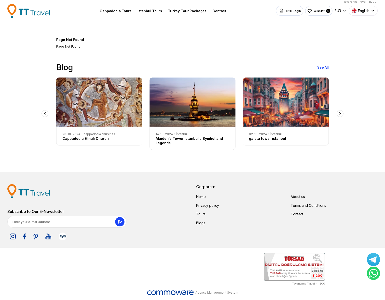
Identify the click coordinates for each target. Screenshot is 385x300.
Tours (201, 214)
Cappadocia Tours (114, 11)
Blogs (200, 223)
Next (340, 113)
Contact (217, 11)
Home (201, 197)
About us (298, 197)
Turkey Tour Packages (185, 11)
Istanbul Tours (148, 11)
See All (323, 67)
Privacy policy (207, 205)
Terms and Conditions (308, 205)
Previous (44, 113)
